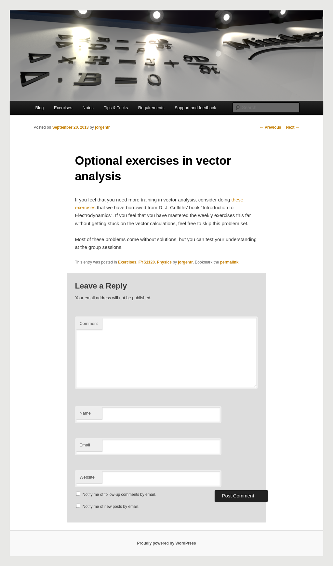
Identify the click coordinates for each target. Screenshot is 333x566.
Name (85, 413)
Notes (88, 107)
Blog (39, 107)
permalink (229, 262)
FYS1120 (147, 262)
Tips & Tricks (116, 107)
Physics (164, 262)
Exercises (63, 107)
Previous (270, 127)
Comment (88, 323)
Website (87, 477)
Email (84, 445)
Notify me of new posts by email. (111, 506)
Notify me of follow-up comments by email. (119, 494)
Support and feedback (195, 107)
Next (292, 127)
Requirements (151, 107)
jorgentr (102, 127)
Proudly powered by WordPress (166, 543)
